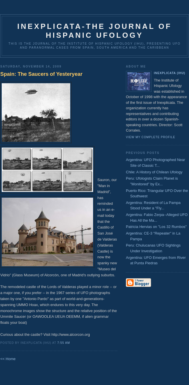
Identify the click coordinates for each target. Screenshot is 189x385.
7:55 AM (63, 342)
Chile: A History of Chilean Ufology (154, 172)
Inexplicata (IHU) (169, 73)
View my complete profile (150, 137)
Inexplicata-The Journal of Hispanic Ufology (94, 30)
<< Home (7, 359)
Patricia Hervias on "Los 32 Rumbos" (156, 227)
